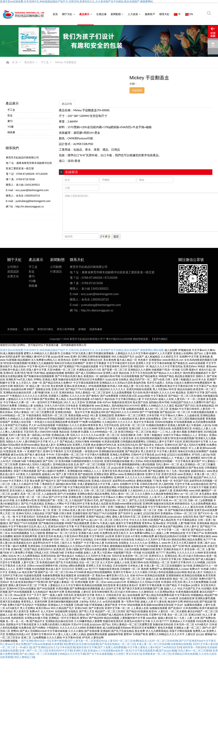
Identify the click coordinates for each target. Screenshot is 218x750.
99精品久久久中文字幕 (72, 653)
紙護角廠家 (96, 332)
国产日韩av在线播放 (38, 644)
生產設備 (101, 14)
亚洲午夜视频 (59, 640)
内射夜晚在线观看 (181, 644)
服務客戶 (150, 14)
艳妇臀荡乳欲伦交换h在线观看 (81, 644)
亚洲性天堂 (79, 650)
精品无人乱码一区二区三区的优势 (158, 640)
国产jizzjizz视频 (167, 650)
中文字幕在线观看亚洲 (145, 650)
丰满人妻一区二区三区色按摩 (152, 644)
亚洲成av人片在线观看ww (102, 650)
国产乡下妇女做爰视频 (99, 653)
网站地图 (159, 350)
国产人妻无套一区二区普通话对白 (87, 640)
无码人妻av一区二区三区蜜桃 (194, 650)
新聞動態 (117, 14)
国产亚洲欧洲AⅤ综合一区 (35, 640)
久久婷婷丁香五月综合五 (127, 653)
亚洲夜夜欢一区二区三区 (157, 653)
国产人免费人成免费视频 (112, 647)
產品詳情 (67, 103)
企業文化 (13, 279)
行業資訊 (56, 275)
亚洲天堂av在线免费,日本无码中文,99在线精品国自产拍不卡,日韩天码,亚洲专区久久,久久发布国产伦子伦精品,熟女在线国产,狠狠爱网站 (76, 1)
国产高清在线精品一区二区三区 (117, 644)
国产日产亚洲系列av (190, 640)
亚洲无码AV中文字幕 (60, 650)
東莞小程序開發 (66, 332)
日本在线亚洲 (67, 647)
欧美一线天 (124, 650)
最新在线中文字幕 (86, 647)
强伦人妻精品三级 (24, 657)
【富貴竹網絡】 (160, 339)
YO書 (10, 126)
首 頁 (15, 62)
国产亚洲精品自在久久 (45, 647)
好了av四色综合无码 (169, 647)
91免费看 (57, 644)
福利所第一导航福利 (194, 647)
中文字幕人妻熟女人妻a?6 (142, 647)
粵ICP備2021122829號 (119, 339)
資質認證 (13, 275)
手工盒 (45, 62)
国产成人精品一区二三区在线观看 (38, 653)
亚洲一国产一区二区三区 (33, 650)
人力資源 (134, 14)
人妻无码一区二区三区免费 (123, 640)
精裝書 (11, 132)
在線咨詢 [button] (137, 90)
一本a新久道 (24, 647)
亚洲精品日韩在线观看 (184, 653)
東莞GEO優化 (45, 332)
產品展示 (85, 14)
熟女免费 (21, 644)
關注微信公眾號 (191, 263)
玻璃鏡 (82, 332)
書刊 (10, 121)
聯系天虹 (164, 14)
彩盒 (10, 115)
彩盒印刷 (29, 332)
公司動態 (56, 270)
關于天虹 (68, 14)
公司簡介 (13, 270)
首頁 (55, 14)
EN (189, 14)
